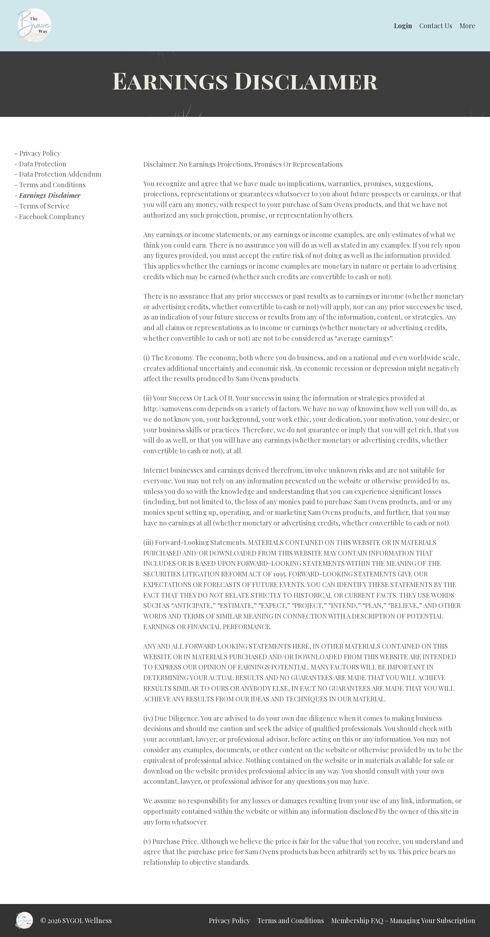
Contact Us (435, 25)
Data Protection (42, 163)
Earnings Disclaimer (49, 195)
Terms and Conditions (52, 184)
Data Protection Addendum (60, 174)
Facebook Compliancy (52, 216)
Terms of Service (44, 206)
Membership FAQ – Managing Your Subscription (403, 920)
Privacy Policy (39, 153)
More (467, 25)
